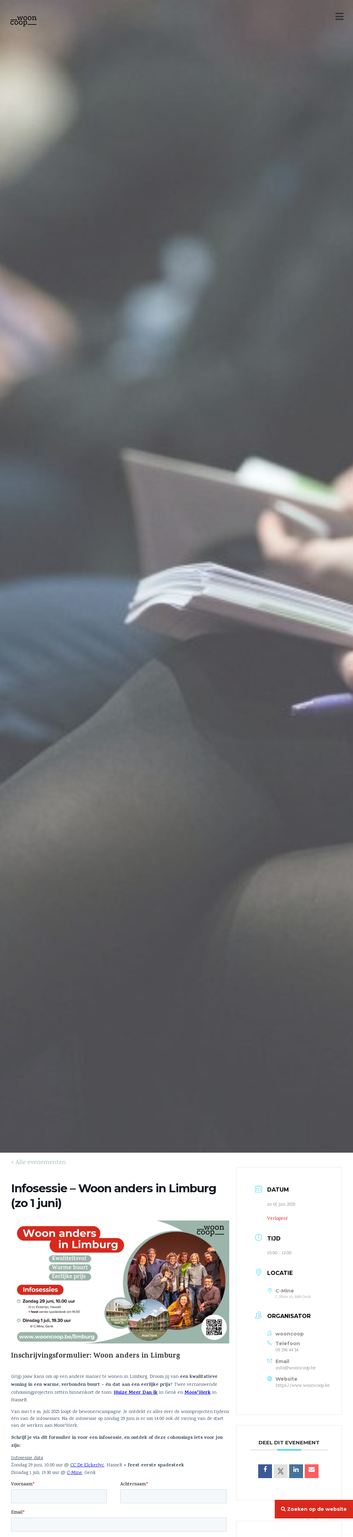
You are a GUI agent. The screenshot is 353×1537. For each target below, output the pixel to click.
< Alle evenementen (38, 1163)
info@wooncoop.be (295, 1368)
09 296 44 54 (286, 1350)
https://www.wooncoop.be (302, 1385)
